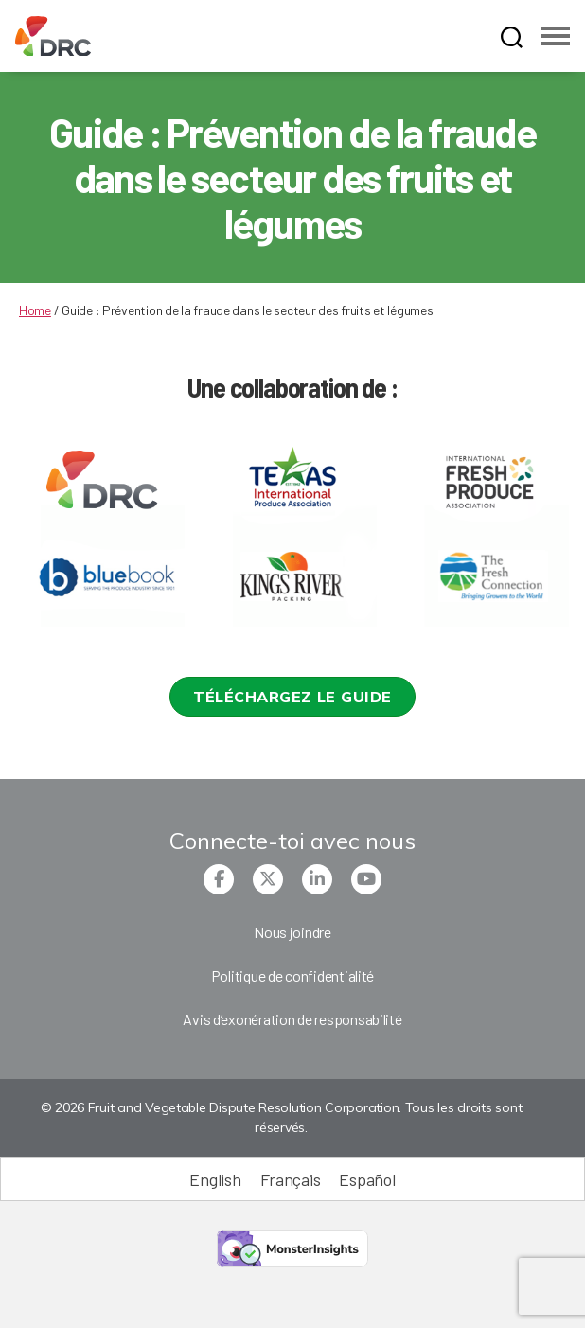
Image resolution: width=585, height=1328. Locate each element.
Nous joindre (292, 932)
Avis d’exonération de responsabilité (292, 1019)
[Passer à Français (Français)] (290, 1179)
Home (35, 310)
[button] (292, 697)
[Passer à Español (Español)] (366, 1179)
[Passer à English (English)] (215, 1179)
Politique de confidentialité (292, 975)
